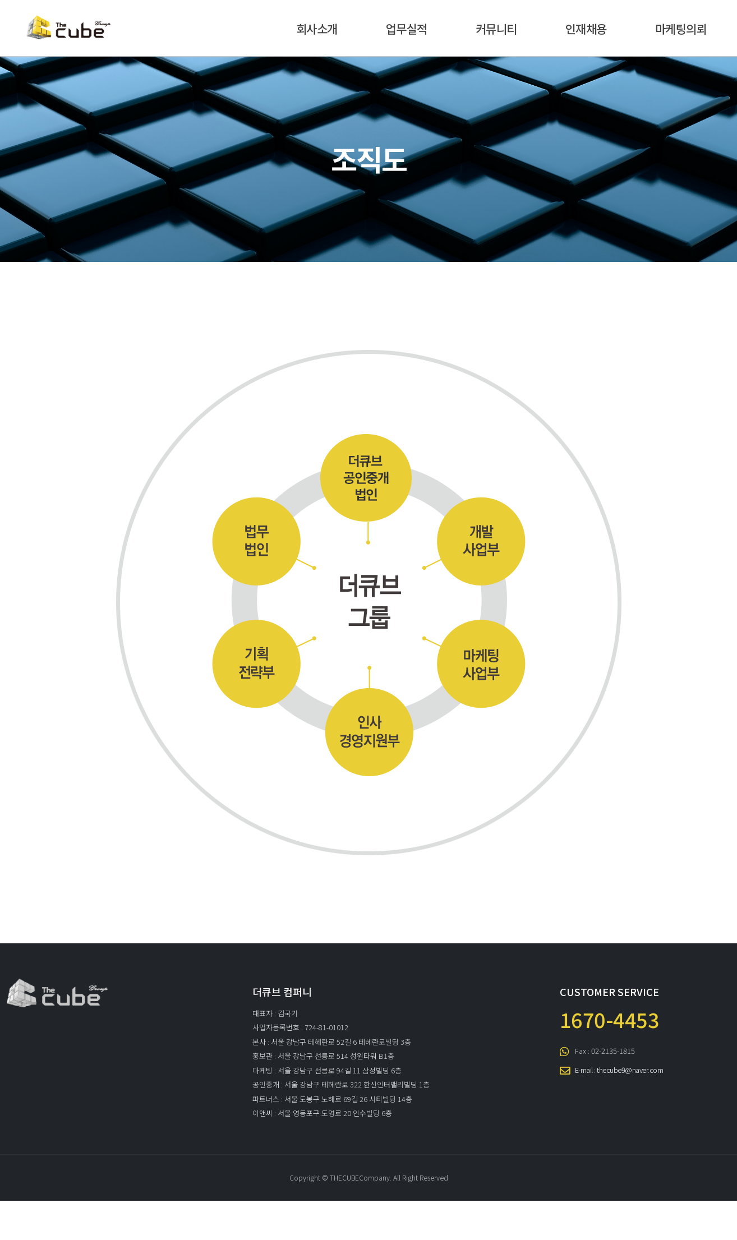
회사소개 (317, 28)
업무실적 (406, 28)
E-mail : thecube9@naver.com (619, 1069)
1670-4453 (610, 1019)
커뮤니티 (496, 28)
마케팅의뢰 (681, 28)
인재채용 (586, 28)
